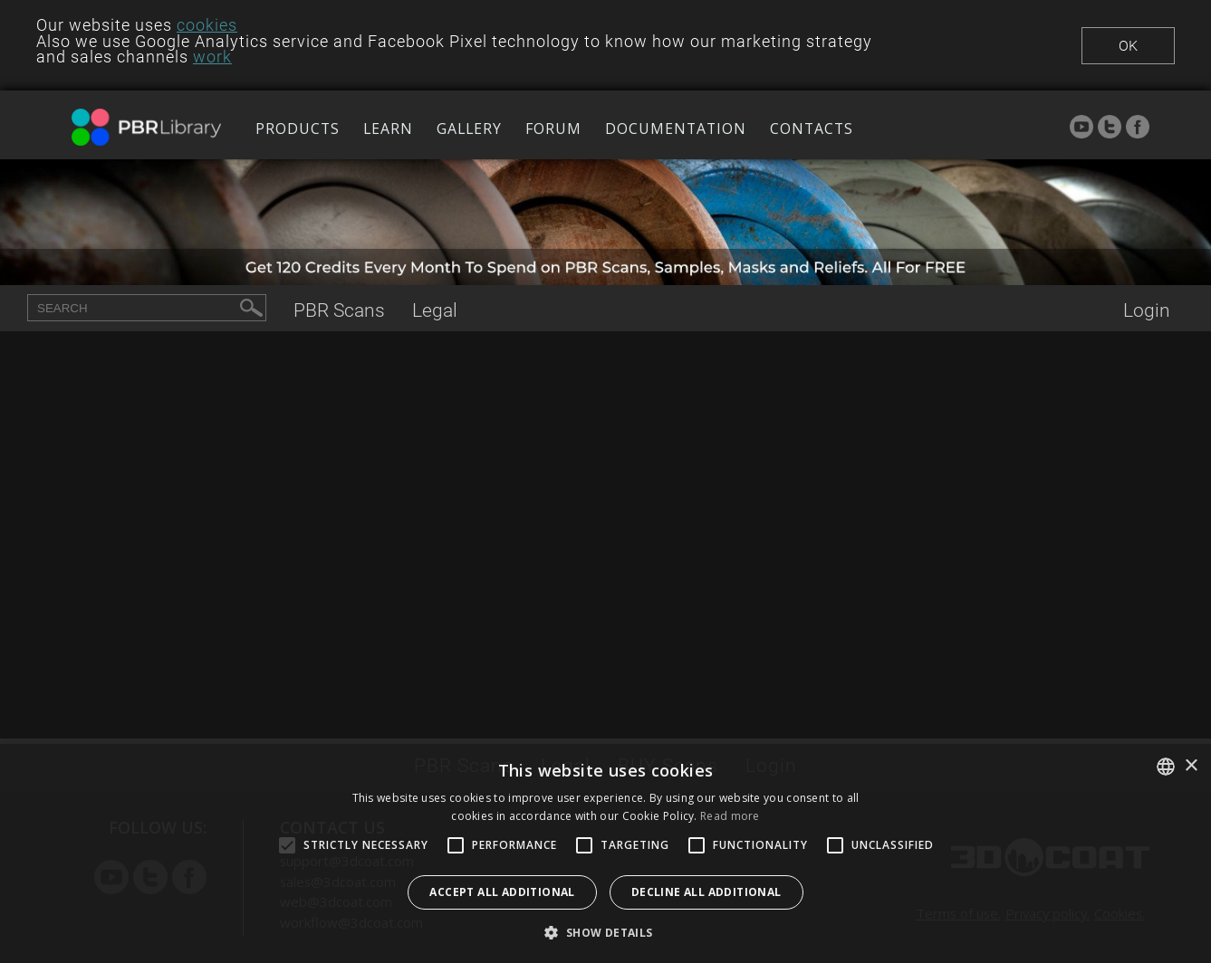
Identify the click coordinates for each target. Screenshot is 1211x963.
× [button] (1190, 766)
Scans (339, 310)
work (212, 57)
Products (297, 128)
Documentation (675, 128)
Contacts (811, 128)
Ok (1128, 45)
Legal (434, 310)
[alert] (605, 853)
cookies (207, 25)
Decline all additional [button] (706, 892)
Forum (553, 128)
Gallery (469, 128)
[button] (605, 932)
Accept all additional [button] (501, 892)
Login (1146, 310)
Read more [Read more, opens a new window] (730, 816)
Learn (388, 128)
